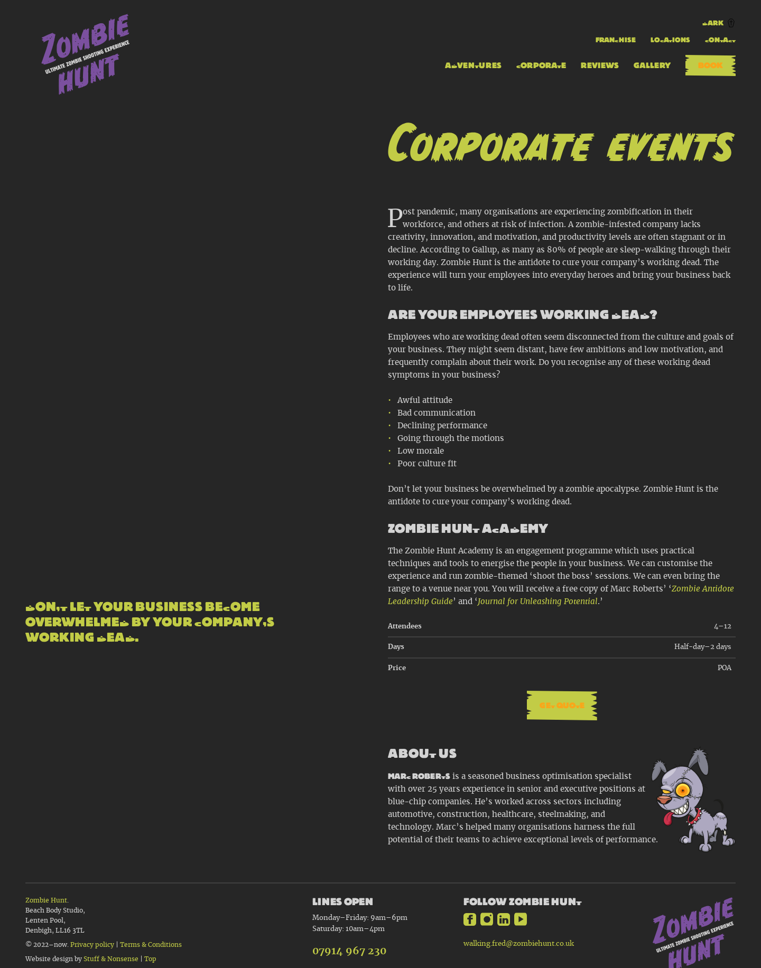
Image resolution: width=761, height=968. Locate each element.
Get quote (562, 705)
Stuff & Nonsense (111, 959)
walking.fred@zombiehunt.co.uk (518, 943)
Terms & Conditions (151, 945)
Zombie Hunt (46, 901)
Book (710, 65)
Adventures (473, 65)
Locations (670, 40)
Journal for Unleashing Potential (538, 602)
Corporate (541, 65)
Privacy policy (92, 945)
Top (150, 959)
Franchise (616, 40)
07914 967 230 (349, 951)
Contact (720, 40)
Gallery (652, 65)
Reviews (600, 65)
